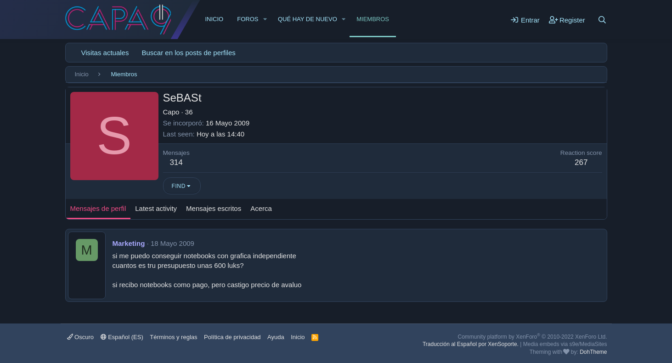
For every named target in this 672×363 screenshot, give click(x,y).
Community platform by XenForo (532, 337)
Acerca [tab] (261, 208)
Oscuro (80, 337)
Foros (247, 19)
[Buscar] (602, 20)
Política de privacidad (232, 337)
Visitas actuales (105, 53)
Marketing (129, 243)
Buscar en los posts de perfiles (188, 53)
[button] (265, 19)
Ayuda (275, 337)
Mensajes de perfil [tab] (98, 208)
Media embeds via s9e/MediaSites (565, 344)
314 (175, 162)
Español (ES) (122, 337)
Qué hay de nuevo (307, 19)
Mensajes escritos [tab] (213, 208)
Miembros (372, 19)
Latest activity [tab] (156, 208)
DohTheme (593, 352)
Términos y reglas (173, 337)
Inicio (214, 19)
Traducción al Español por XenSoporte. (471, 344)
